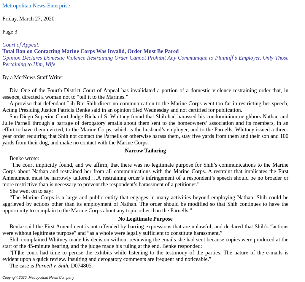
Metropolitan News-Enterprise (36, 5)
